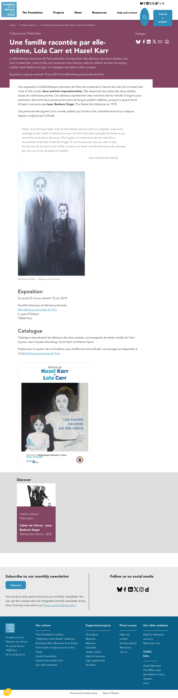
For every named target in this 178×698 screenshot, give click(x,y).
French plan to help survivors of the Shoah (55, 650)
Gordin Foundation (46, 656)
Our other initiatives (46, 665)
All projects (92, 634)
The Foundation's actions (49, 634)
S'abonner (15, 585)
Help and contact (127, 13)
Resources (125, 647)
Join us (123, 652)
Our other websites (155, 625)
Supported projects (98, 625)
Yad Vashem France (154, 674)
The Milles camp (152, 670)
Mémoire (90, 643)
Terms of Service (111, 693)
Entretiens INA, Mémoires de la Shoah (57, 643)
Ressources (99, 13)
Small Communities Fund (49, 660)
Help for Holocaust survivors (153, 637)
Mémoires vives (151, 643)
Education (91, 647)
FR (157, 3)
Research (91, 639)
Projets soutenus (28, 25)
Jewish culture (93, 652)
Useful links (147, 654)
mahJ (146, 683)
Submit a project (164, 14)
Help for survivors (95, 656)
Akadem (147, 679)
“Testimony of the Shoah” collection (55, 639)
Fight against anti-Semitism (96, 663)
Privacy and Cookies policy (59, 605)
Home (12, 25)
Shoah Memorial (152, 666)
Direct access (128, 625)
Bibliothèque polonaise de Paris (40, 353)
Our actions (43, 625)
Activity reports (128, 643)
